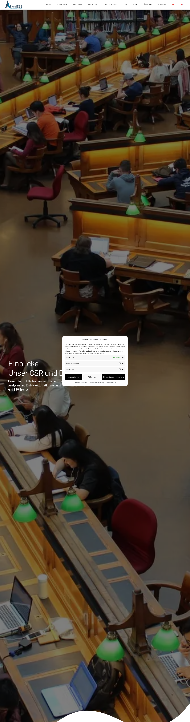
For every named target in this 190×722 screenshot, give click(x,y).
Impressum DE (111, 383)
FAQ (125, 4)
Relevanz (77, 4)
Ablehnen (92, 377)
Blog (135, 4)
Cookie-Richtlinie (81, 383)
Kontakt (162, 4)
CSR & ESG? (62, 4)
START (48, 4)
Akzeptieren (73, 377)
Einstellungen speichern (113, 377)
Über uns (148, 4)
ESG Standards (110, 4)
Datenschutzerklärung (96, 383)
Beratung (92, 4)
